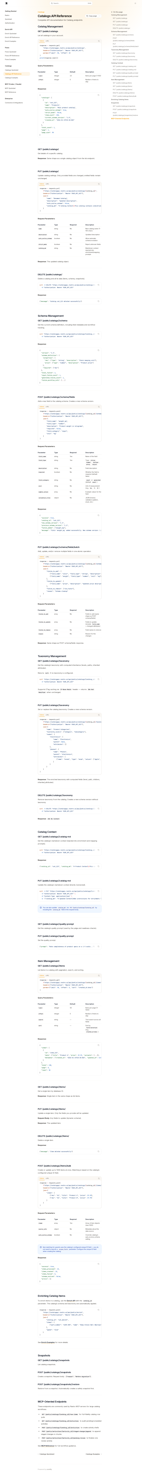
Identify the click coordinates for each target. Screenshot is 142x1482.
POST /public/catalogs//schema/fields (124, 39)
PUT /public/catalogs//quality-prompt (125, 76)
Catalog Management (119, 15)
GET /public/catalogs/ (120, 21)
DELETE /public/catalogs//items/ (124, 93)
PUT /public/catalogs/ (120, 25)
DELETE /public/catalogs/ (121, 28)
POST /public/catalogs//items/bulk (124, 96)
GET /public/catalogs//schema (123, 35)
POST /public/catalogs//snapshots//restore (125, 114)
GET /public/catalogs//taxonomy (124, 53)
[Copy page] (91, 16)
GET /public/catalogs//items (122, 83)
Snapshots (115, 103)
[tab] (42, 41)
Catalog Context (117, 63)
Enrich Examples (48, 1342)
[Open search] (71, 3)
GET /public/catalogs (120, 18)
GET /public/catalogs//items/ (122, 86)
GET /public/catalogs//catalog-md (124, 66)
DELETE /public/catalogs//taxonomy (125, 60)
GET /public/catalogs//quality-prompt (125, 73)
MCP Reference (47, 1446)
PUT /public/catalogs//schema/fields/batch (126, 45)
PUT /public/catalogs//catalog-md (124, 69)
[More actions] (100, 16)
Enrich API (71, 1301)
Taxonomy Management (120, 50)
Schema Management (119, 31)
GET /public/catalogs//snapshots (124, 106)
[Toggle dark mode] (135, 3)
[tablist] (67, 41)
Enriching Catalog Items (119, 99)
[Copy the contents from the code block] (99, 41)
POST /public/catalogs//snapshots (124, 109)
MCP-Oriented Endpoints (120, 118)
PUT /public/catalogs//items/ (122, 89)
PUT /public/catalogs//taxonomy (124, 56)
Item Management (117, 79)
